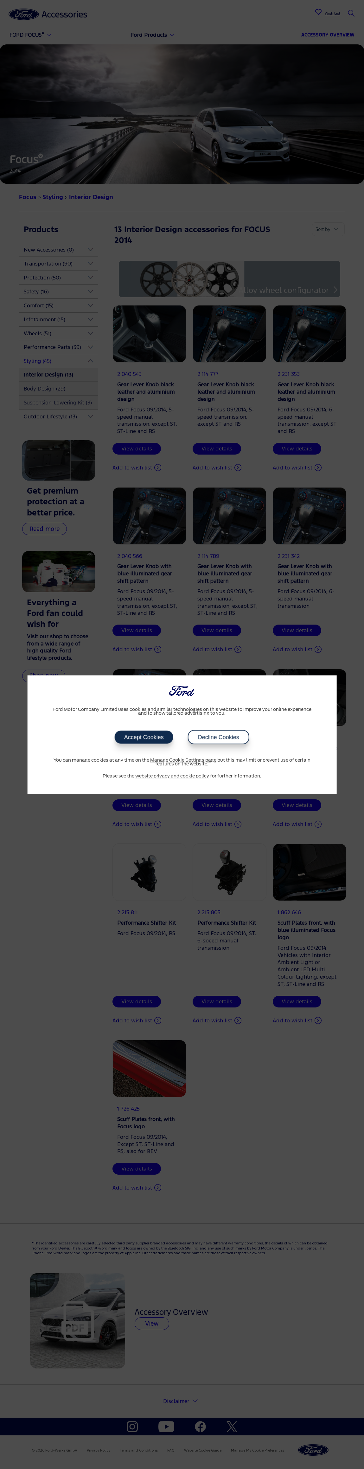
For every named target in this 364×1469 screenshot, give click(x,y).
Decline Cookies (218, 737)
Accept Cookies (144, 737)
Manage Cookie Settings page (183, 760)
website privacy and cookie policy (172, 776)
